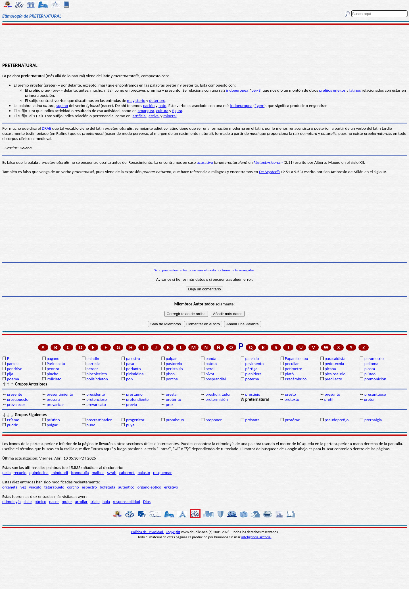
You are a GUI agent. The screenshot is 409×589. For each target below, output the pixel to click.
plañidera (253, 373)
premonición (375, 379)
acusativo (205, 162)
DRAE (46, 128)
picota (369, 368)
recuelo (20, 472)
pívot (209, 373)
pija (10, 373)
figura (177, 110)
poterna (252, 379)
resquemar (162, 472)
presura (53, 399)
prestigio (252, 394)
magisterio (136, 100)
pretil (328, 399)
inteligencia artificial (256, 537)
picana (330, 368)
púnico (40, 501)
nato (162, 105)
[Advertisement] (204, 43)
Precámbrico (295, 379)
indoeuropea (237, 90)
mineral (169, 115)
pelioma (371, 363)
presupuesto (17, 399)
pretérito (173, 399)
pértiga (251, 368)
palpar (171, 358)
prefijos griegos (332, 90)
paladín (92, 358)
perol (209, 368)
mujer (67, 501)
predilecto (333, 379)
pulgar (52, 424)
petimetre (293, 368)
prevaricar (55, 404)
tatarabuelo (54, 487)
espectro (89, 487)
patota (211, 363)
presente (14, 394)
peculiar (292, 363)
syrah (111, 472)
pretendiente (137, 399)
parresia (93, 363)
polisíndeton (97, 379)
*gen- (259, 105)
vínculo (35, 487)
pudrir (12, 424)
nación (149, 105)
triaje (95, 501)
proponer (213, 419)
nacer (54, 501)
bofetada (107, 487)
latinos (355, 90)
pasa (130, 363)
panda (210, 358)
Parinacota (56, 363)
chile (28, 501)
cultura (162, 110)
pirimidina (135, 373)
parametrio (374, 358)
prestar (172, 394)
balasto (143, 472)
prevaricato (96, 404)
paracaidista (335, 358)
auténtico (126, 487)
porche (172, 379)
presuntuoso (375, 394)
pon (129, 379)
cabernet (127, 472)
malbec (98, 472)
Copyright (173, 532)
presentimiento (60, 394)
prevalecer (16, 404)
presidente (95, 394)
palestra (133, 358)
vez (23, 487)
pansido (252, 358)
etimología (11, 501)
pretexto (292, 399)
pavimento (254, 363)
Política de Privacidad (147, 532)
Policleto (54, 379)
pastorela (174, 363)
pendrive (14, 368)
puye (130, 424)
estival (154, 115)
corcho (73, 487)
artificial (140, 115)
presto (290, 394)
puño (90, 424)
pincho (52, 373)
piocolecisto (96, 373)
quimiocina (38, 472)
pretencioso (96, 399)
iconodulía (80, 472)
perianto (133, 368)
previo (131, 404)
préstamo (134, 394)
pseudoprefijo (337, 419)
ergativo (171, 487)
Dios (147, 501)
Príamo (13, 419)
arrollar (81, 501)
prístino (53, 419)
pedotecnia (334, 363)
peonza (53, 368)
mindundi (59, 472)
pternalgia (373, 419)
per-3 (255, 90)
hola (106, 501)
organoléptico (149, 487)
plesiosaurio (335, 373)
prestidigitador (218, 394)
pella (6, 472)
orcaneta (10, 487)
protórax (292, 419)
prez (169, 404)
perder (92, 368)
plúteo (369, 373)
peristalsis (174, 368)
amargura (145, 110)
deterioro (157, 100)
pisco (170, 373)
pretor (369, 399)
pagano (53, 358)
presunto (332, 394)
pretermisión (216, 399)
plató (289, 373)
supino (62, 105)
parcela (13, 363)
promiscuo (175, 419)
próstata (252, 419)
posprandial (215, 379)
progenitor (135, 419)
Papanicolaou (296, 358)
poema (13, 379)
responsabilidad (126, 501)
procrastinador (99, 419)
